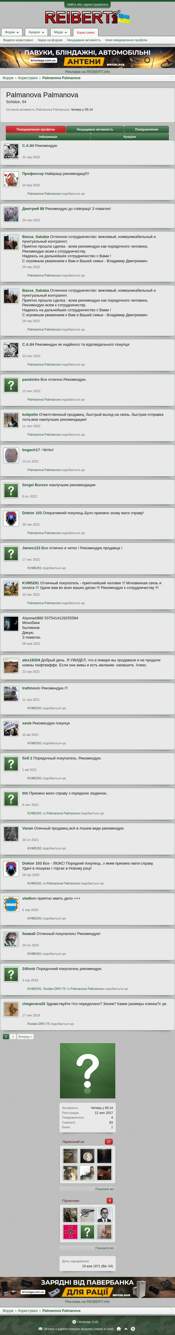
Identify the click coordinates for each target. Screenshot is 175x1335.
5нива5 (28, 933)
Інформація (48, 136)
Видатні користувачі (18, 40)
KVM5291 (34, 568)
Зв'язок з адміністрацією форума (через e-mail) (79, 1329)
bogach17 (31, 450)
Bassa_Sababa (35, 236)
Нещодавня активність (84, 40)
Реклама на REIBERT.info (87, 71)
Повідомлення (146, 129)
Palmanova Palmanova (43, 193)
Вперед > (25, 1036)
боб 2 (27, 758)
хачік (27, 723)
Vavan (27, 828)
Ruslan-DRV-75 (54, 988)
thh (25, 793)
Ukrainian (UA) (87, 1322)
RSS (133, 1329)
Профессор (33, 173)
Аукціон (129, 136)
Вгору (126, 1329)
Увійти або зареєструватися (87, 4)
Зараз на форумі (50, 40)
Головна (119, 1329)
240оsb (28, 969)
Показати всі (105, 1189)
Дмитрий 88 (33, 208)
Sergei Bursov (35, 485)
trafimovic (31, 688)
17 (108, 1141)
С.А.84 (28, 145)
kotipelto (30, 414)
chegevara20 (33, 1004)
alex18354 (31, 660)
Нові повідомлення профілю (126, 40)
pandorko (30, 379)
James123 (31, 548)
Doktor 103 (32, 513)
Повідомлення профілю (36, 129)
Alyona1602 (32, 618)
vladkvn (29, 898)
